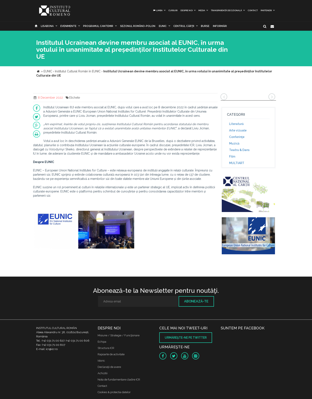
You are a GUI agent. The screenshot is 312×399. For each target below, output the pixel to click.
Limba (158, 10)
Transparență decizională (226, 10)
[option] (55, 230)
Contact (253, 10)
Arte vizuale (238, 130)
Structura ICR (106, 348)
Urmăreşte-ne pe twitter (186, 337)
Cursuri (173, 10)
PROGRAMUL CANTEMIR (98, 26)
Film (232, 156)
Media (201, 10)
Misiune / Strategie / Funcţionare (118, 335)
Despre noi (187, 10)
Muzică (234, 143)
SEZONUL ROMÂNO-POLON (137, 26)
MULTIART (236, 163)
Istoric (101, 360)
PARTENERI (266, 10)
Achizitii (103, 373)
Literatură (236, 124)
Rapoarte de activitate (111, 354)
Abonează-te (196, 301)
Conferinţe (236, 137)
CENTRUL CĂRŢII (183, 26)
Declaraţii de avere (109, 367)
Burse (205, 26)
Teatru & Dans (239, 150)
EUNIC (163, 26)
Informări (220, 26)
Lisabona (47, 26)
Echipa (102, 341)
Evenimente (68, 26)
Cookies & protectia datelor (114, 392)
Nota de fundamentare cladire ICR (119, 379)
